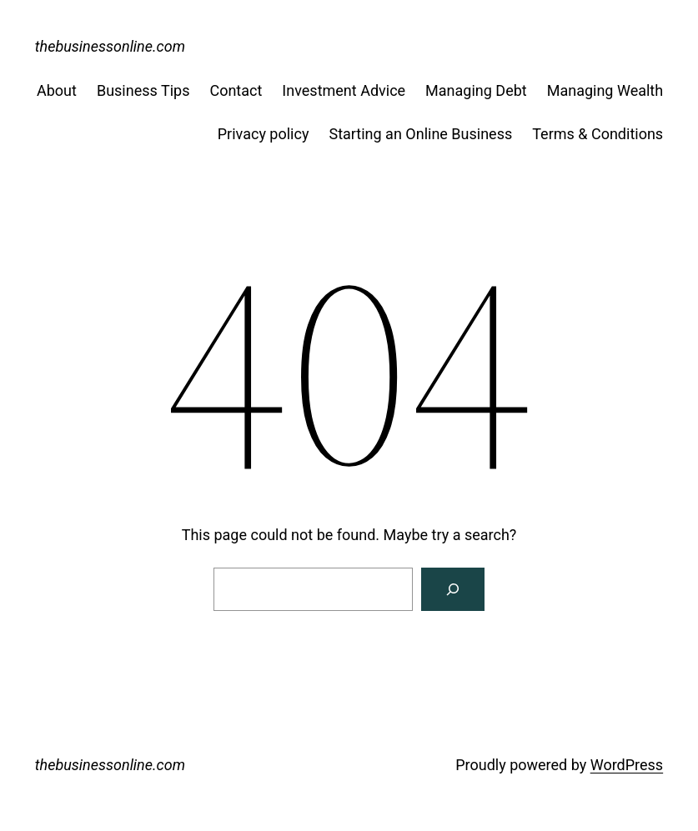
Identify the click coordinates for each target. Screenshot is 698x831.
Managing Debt (476, 90)
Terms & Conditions (597, 134)
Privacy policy (263, 134)
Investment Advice (343, 90)
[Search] (453, 589)
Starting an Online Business (420, 134)
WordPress (626, 764)
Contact (235, 90)
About (57, 90)
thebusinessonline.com (110, 46)
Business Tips (143, 90)
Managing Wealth (605, 90)
